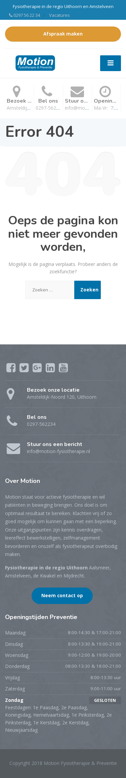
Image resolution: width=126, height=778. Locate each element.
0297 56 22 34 (24, 15)
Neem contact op (62, 596)
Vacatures (59, 15)
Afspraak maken (63, 34)
